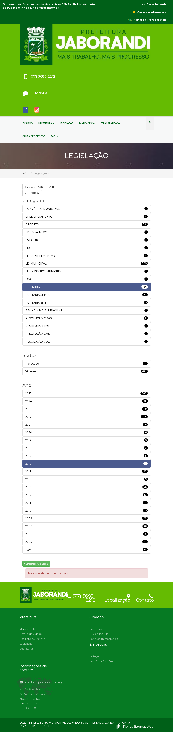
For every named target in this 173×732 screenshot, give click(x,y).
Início (25, 173)
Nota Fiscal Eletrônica (102, 661)
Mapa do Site (28, 628)
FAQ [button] (54, 136)
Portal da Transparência (147, 19)
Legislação (26, 643)
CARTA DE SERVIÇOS (33, 136)
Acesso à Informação (149, 11)
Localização (117, 598)
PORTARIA (39, 186)
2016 (32, 193)
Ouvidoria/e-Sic (98, 633)
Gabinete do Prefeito (32, 638)
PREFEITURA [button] (46, 123)
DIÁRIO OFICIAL (87, 123)
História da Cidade (31, 633)
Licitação (94, 656)
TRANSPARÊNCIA (110, 123)
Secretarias (26, 648)
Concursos (95, 628)
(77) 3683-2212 (81, 597)
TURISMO (27, 123)
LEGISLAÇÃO (67, 123)
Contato (145, 598)
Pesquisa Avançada (36, 563)
